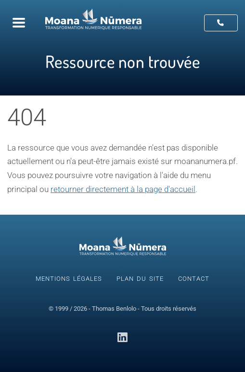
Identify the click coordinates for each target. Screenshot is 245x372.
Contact (193, 278)
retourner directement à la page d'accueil (123, 189)
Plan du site (140, 278)
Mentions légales (69, 278)
